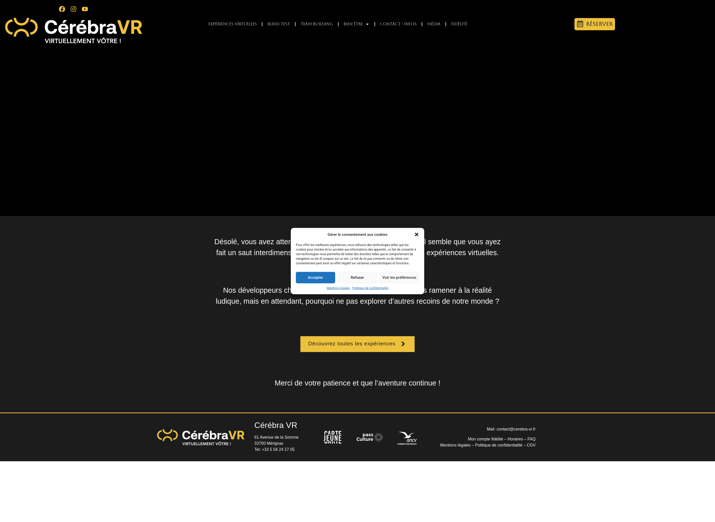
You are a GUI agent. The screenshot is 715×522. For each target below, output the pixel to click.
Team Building (317, 24)
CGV (531, 445)
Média (433, 24)
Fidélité (459, 24)
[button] (416, 234)
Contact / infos (398, 24)
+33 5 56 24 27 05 (278, 449)
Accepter (315, 277)
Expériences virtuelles (232, 24)
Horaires (515, 439)
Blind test (278, 24)
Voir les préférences (399, 277)
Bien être (356, 24)
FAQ (531, 439)
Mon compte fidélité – (488, 439)
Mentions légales (338, 288)
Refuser (357, 277)
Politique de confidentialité (370, 288)
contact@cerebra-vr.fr (516, 429)
